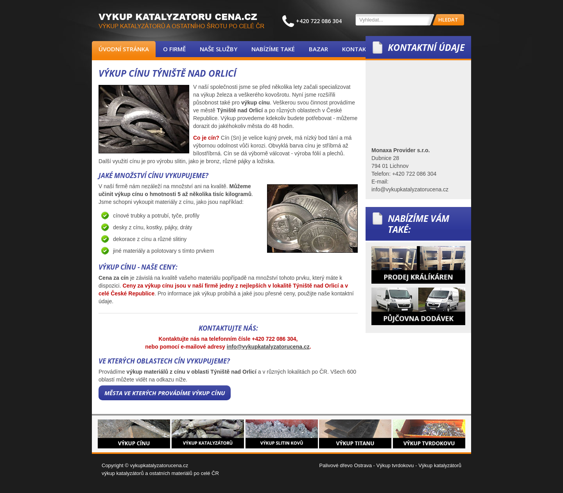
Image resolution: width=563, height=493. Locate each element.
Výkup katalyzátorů (439, 465)
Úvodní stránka (124, 49)
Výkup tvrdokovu (395, 465)
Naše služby (218, 49)
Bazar (318, 49)
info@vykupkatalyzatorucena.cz (268, 347)
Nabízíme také (273, 49)
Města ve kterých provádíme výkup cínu (164, 393)
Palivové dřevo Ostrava (345, 465)
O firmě (174, 49)
